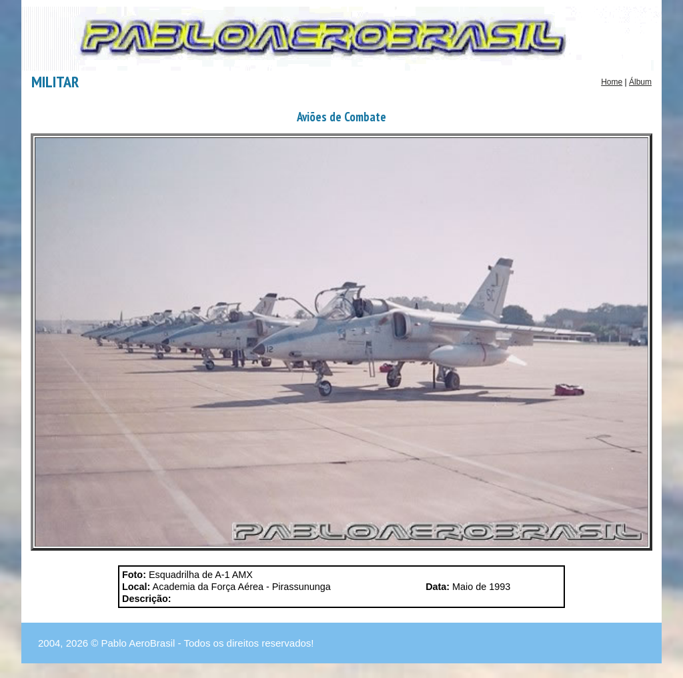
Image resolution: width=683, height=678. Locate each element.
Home (611, 82)
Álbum (640, 82)
